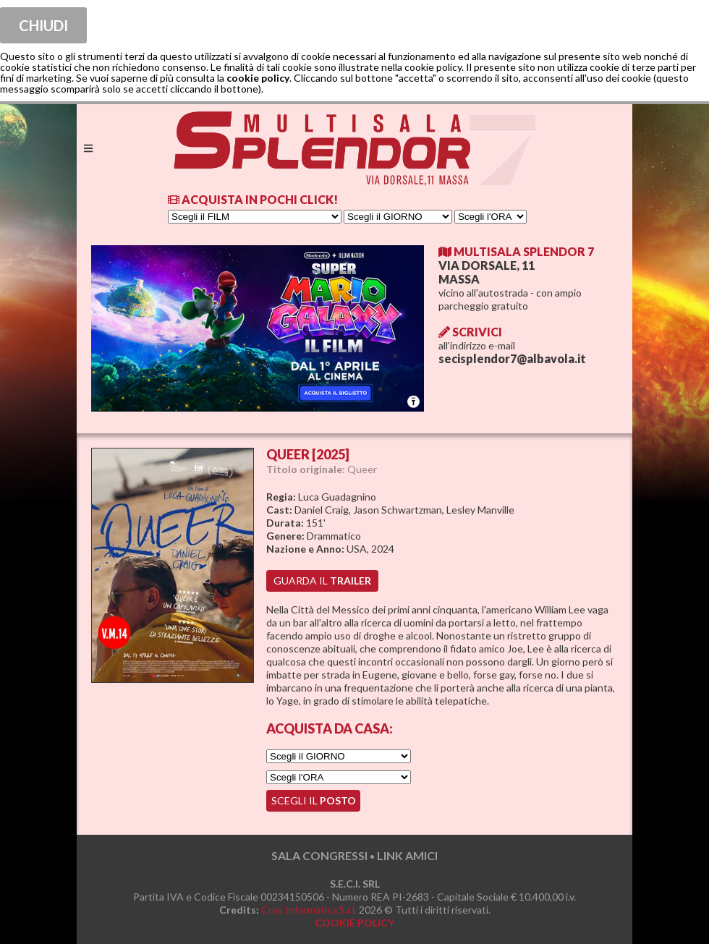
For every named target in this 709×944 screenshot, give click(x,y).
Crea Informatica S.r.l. (309, 909)
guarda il (322, 580)
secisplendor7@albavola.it (512, 358)
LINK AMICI (407, 855)
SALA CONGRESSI (319, 855)
